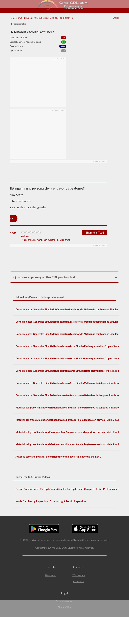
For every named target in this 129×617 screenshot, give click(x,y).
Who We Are (78, 575)
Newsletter (50, 575)
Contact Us (78, 581)
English (116, 17)
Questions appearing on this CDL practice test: (44, 277)
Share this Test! (94, 232)
